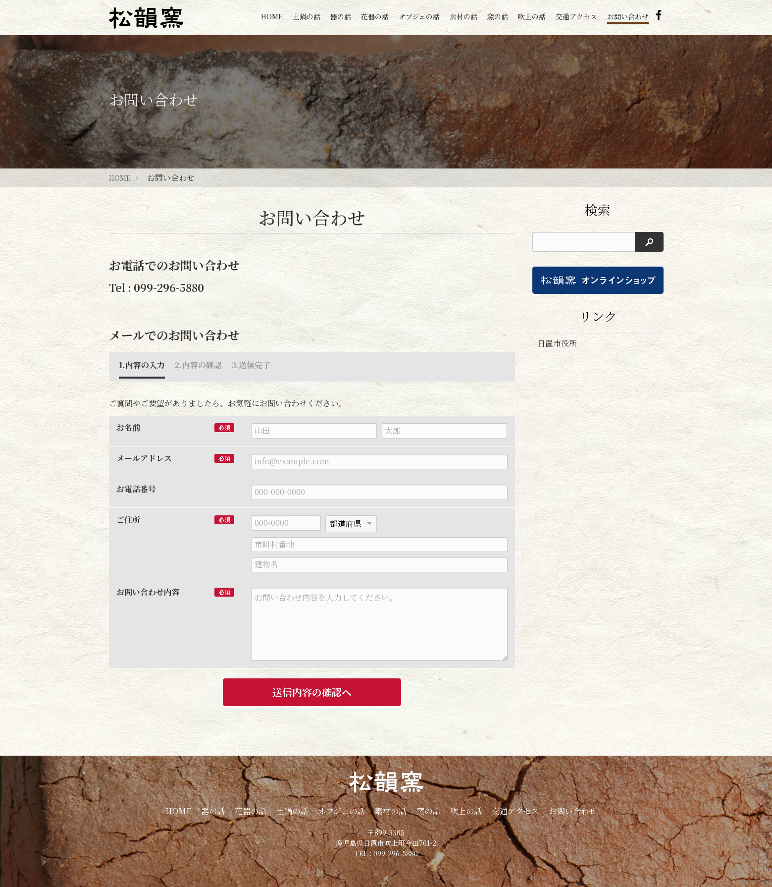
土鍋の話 (306, 16)
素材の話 (463, 16)
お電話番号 (136, 489)
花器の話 (375, 16)
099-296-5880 (169, 287)
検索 (598, 209)
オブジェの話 (419, 16)
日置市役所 (557, 343)
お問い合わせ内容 (148, 592)
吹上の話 (532, 16)
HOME (272, 16)
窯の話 (497, 16)
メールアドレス (144, 458)
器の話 (340, 16)
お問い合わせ (628, 16)
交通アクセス (576, 16)
